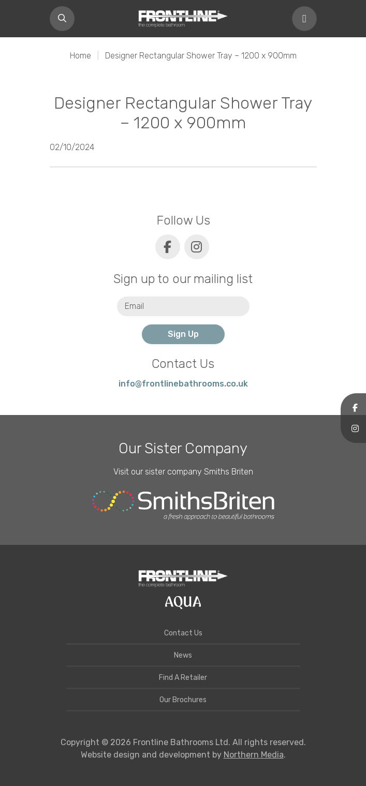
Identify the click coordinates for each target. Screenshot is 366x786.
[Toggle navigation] (304, 18)
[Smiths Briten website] (183, 506)
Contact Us (183, 633)
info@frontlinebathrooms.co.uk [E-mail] (183, 384)
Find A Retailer (183, 677)
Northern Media (254, 755)
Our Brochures (183, 699)
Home (80, 56)
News (183, 655)
